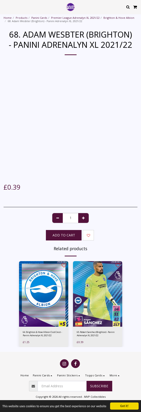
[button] (5, 7)
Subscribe (99, 386)
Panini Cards (39, 17)
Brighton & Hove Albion (118, 17)
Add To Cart (64, 235)
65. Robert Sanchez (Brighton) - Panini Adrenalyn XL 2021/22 (96, 334)
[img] (43, 294)
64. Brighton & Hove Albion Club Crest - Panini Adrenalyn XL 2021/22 (42, 334)
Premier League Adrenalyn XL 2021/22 (75, 17)
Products (21, 17)
